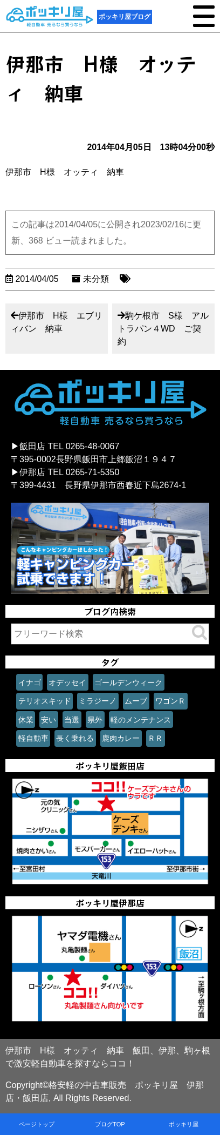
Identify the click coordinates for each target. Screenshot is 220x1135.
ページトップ (36, 1124)
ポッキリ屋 (183, 1124)
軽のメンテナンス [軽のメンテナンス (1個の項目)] (141, 719)
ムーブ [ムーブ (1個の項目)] (136, 701)
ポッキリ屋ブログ (124, 17)
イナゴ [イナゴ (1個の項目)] (29, 682)
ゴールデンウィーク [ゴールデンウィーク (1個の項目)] (128, 682)
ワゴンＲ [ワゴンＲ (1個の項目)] (170, 701)
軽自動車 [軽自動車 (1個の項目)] (33, 738)
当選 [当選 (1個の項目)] (71, 719)
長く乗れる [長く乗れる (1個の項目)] (75, 738)
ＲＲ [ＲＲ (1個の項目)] (155, 738)
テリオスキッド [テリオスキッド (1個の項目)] (44, 701)
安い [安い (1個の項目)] (48, 719)
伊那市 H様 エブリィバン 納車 (56, 322)
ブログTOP (110, 1124)
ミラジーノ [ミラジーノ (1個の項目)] (97, 701)
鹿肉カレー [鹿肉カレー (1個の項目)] (121, 738)
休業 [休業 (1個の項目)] (25, 719)
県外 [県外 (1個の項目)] (94, 719)
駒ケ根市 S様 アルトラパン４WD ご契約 (163, 328)
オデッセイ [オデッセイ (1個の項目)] (67, 682)
